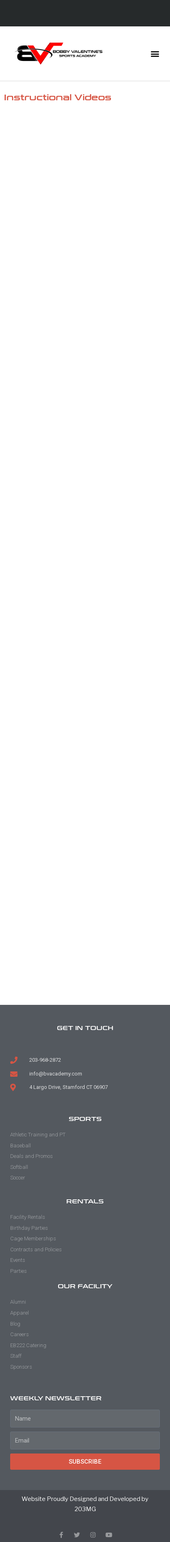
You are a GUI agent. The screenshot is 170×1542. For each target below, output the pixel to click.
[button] (155, 53)
